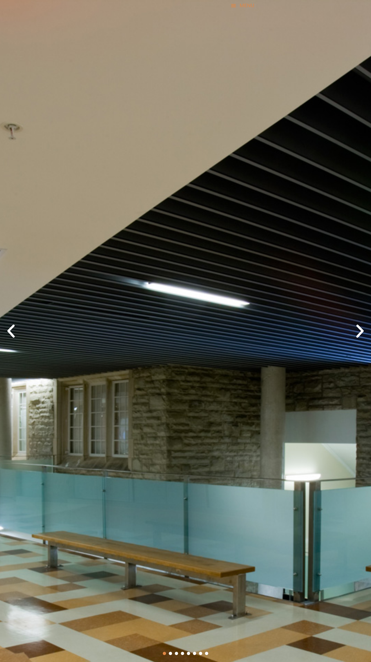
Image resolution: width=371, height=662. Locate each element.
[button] (220, 5)
